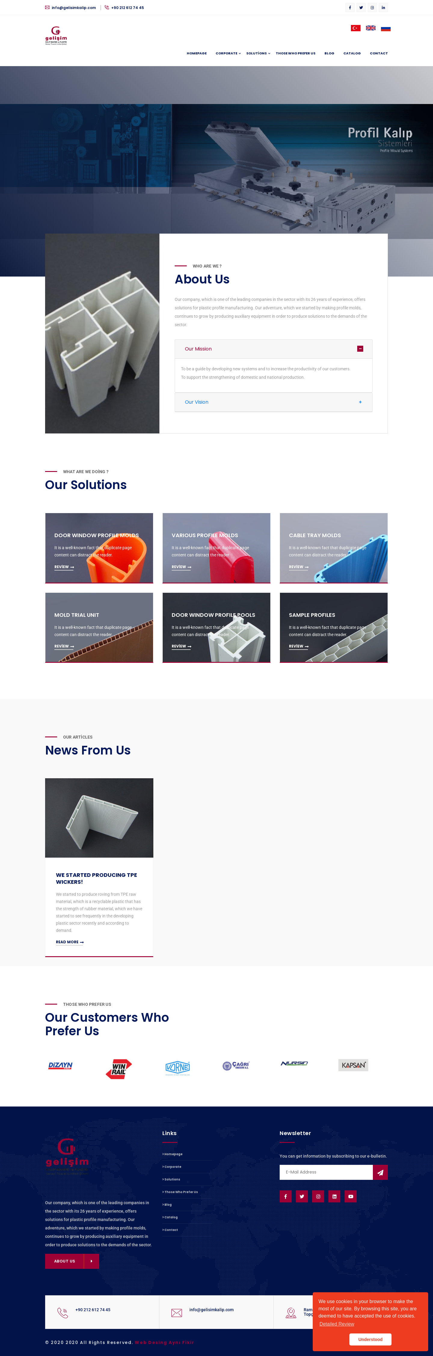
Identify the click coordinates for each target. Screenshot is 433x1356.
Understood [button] (370, 1339)
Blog (329, 53)
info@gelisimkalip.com (71, 7)
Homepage (197, 53)
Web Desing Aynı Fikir (165, 1342)
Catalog (352, 53)
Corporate (226, 53)
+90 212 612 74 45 (124, 7)
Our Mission (198, 348)
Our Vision (196, 402)
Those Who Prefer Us (295, 53)
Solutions (256, 53)
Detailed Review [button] (336, 1324)
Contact (379, 53)
